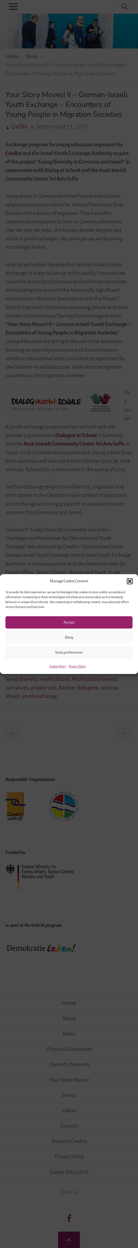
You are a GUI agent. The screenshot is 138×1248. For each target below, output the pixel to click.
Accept (69, 622)
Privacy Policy (77, 666)
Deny (69, 637)
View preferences (69, 652)
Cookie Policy (57, 666)
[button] (130, 581)
